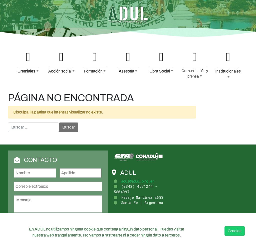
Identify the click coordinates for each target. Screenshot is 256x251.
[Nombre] (35, 173)
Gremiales (26, 71)
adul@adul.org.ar (137, 181)
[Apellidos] (81, 173)
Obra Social (160, 71)
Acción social (60, 71)
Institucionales (228, 71)
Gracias (235, 231)
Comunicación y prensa (195, 73)
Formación (93, 71)
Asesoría (126, 71)
